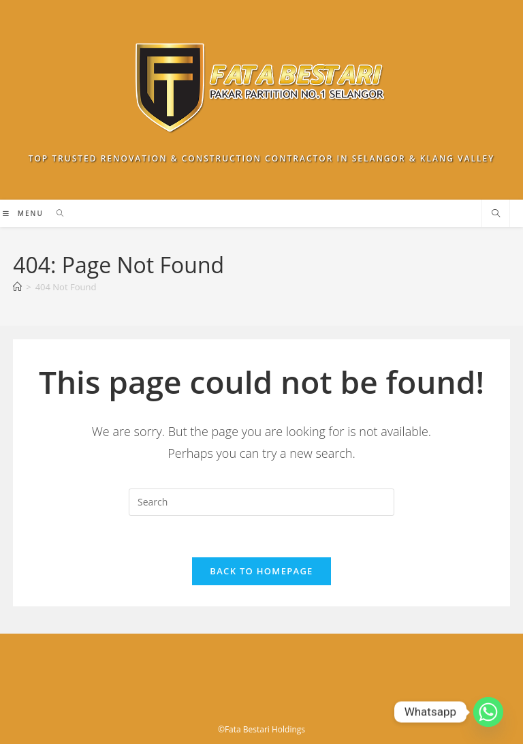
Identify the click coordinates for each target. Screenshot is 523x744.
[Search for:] (55, 213)
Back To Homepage (261, 571)
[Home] (17, 287)
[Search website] (495, 213)
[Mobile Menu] (24, 213)
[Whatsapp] (488, 712)
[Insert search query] (261, 502)
